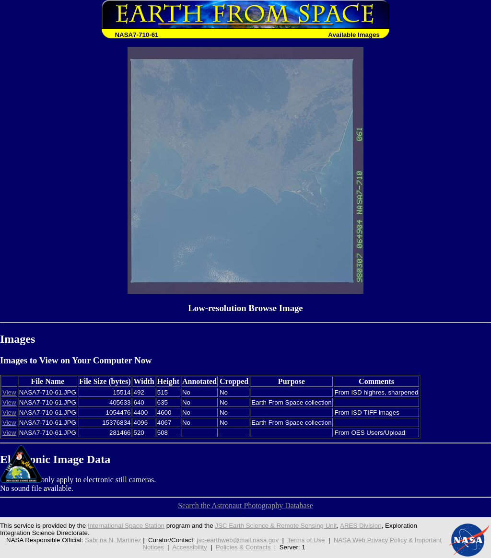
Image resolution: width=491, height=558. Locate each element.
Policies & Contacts (243, 547)
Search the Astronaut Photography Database (245, 505)
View (9, 392)
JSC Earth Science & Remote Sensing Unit (276, 525)
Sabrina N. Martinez (113, 540)
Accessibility (189, 547)
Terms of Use (306, 540)
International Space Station (126, 525)
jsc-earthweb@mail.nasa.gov (238, 540)
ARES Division (361, 525)
